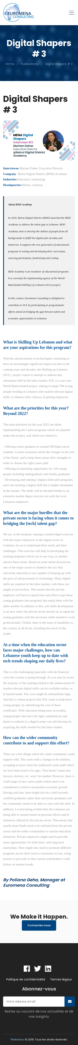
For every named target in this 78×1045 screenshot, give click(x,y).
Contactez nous (39, 925)
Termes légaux (61, 979)
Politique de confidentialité (25, 979)
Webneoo (17, 1039)
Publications (29, 64)
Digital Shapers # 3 (59, 64)
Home (10, 64)
